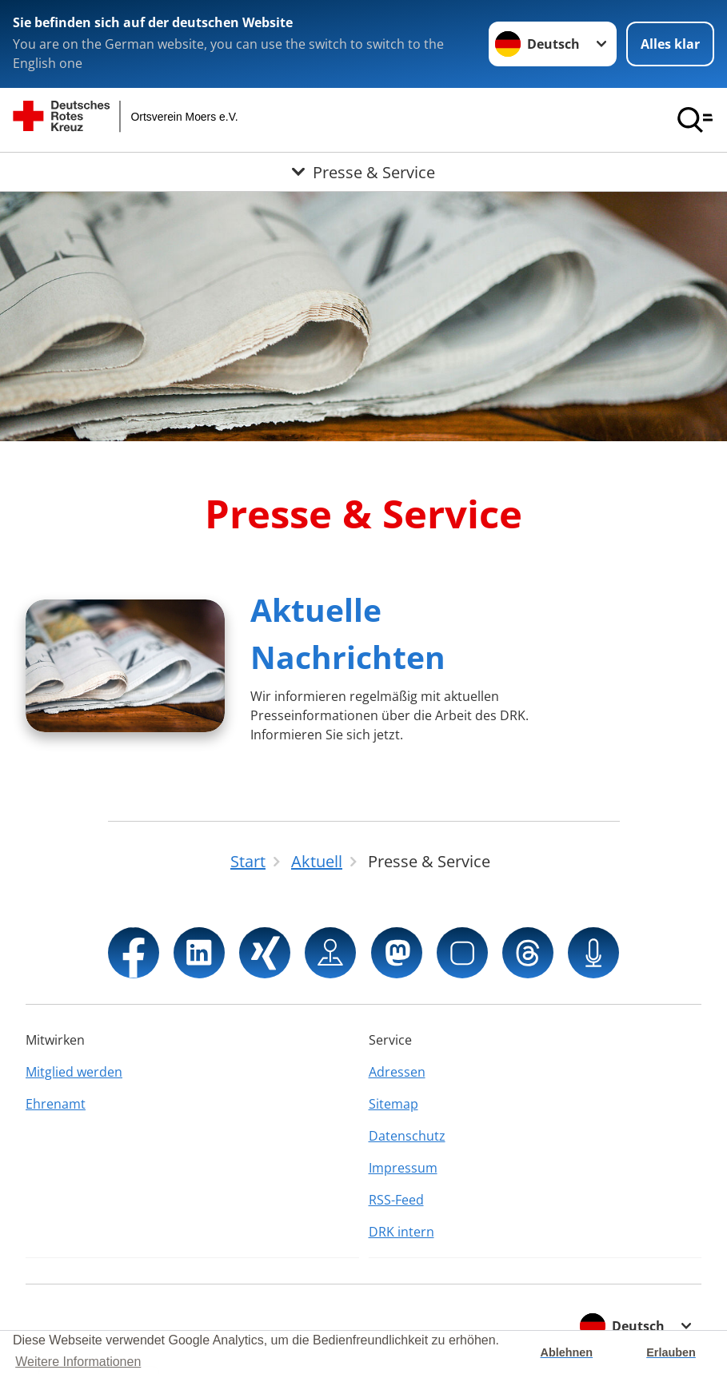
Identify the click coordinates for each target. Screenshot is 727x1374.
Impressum (403, 1168)
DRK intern (401, 1232)
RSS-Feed (396, 1200)
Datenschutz (407, 1136)
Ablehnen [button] (567, 1352)
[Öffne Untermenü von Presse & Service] (363, 172)
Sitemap (393, 1104)
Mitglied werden (74, 1072)
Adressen (397, 1072)
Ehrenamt (56, 1104)
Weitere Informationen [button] (78, 1361)
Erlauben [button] (671, 1352)
